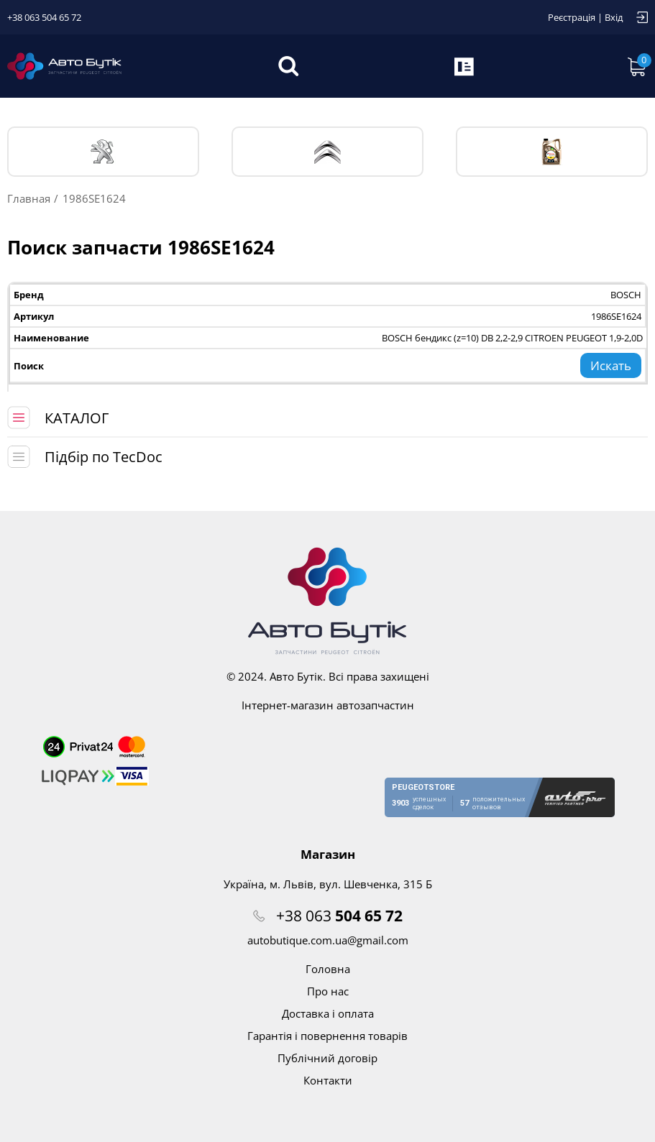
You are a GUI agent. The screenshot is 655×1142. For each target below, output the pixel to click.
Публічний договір (327, 1058)
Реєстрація (571, 17)
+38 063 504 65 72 (44, 17)
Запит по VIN (465, 66)
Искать (610, 365)
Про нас (328, 991)
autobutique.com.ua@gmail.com (327, 940)
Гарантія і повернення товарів (327, 1035)
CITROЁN (327, 152)
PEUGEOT (103, 152)
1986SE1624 (616, 316)
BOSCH (625, 294)
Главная (28, 198)
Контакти (327, 1080)
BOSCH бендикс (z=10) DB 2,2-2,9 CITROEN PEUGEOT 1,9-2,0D (512, 337)
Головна (328, 969)
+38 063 (339, 916)
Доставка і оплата (328, 1013)
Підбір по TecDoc (103, 456)
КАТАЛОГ (77, 418)
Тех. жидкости (552, 151)
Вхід (614, 17)
